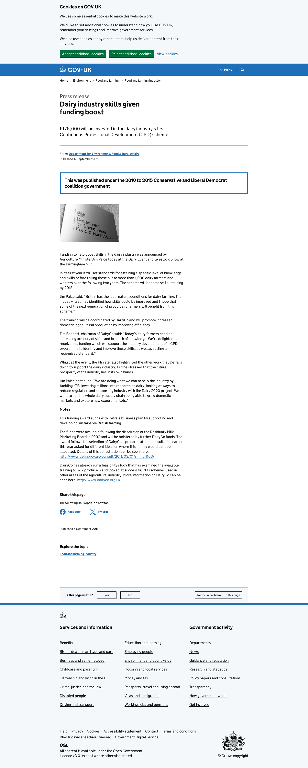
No (134, 595)
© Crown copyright (233, 755)
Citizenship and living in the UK (84, 678)
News (194, 651)
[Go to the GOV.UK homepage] (76, 69)
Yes (110, 595)
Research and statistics (208, 669)
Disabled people (73, 695)
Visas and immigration (142, 695)
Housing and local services (146, 669)
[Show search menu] (242, 70)
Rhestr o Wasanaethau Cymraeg (85, 737)
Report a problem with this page (218, 595)
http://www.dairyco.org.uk (98, 480)
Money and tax (136, 678)
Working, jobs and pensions (146, 704)
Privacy (77, 731)
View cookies (167, 54)
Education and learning (143, 642)
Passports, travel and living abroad (152, 687)
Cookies (93, 731)
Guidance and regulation (209, 660)
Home (64, 80)
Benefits (66, 642)
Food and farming (108, 80)
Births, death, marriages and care (86, 651)
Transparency (200, 687)
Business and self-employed (82, 660)
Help (64, 731)
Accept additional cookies (83, 54)
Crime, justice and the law (80, 687)
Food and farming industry (142, 80)
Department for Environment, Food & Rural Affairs (104, 154)
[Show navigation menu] (226, 70)
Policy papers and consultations (215, 678)
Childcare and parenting (79, 669)
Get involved (199, 704)
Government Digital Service (137, 737)
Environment (82, 80)
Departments (200, 642)
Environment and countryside (148, 660)
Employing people (139, 651)
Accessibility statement (122, 731)
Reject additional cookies (131, 54)
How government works (208, 695)
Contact (151, 731)
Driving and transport (77, 704)
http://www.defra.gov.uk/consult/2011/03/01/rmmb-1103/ (107, 456)
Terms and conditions (179, 731)
